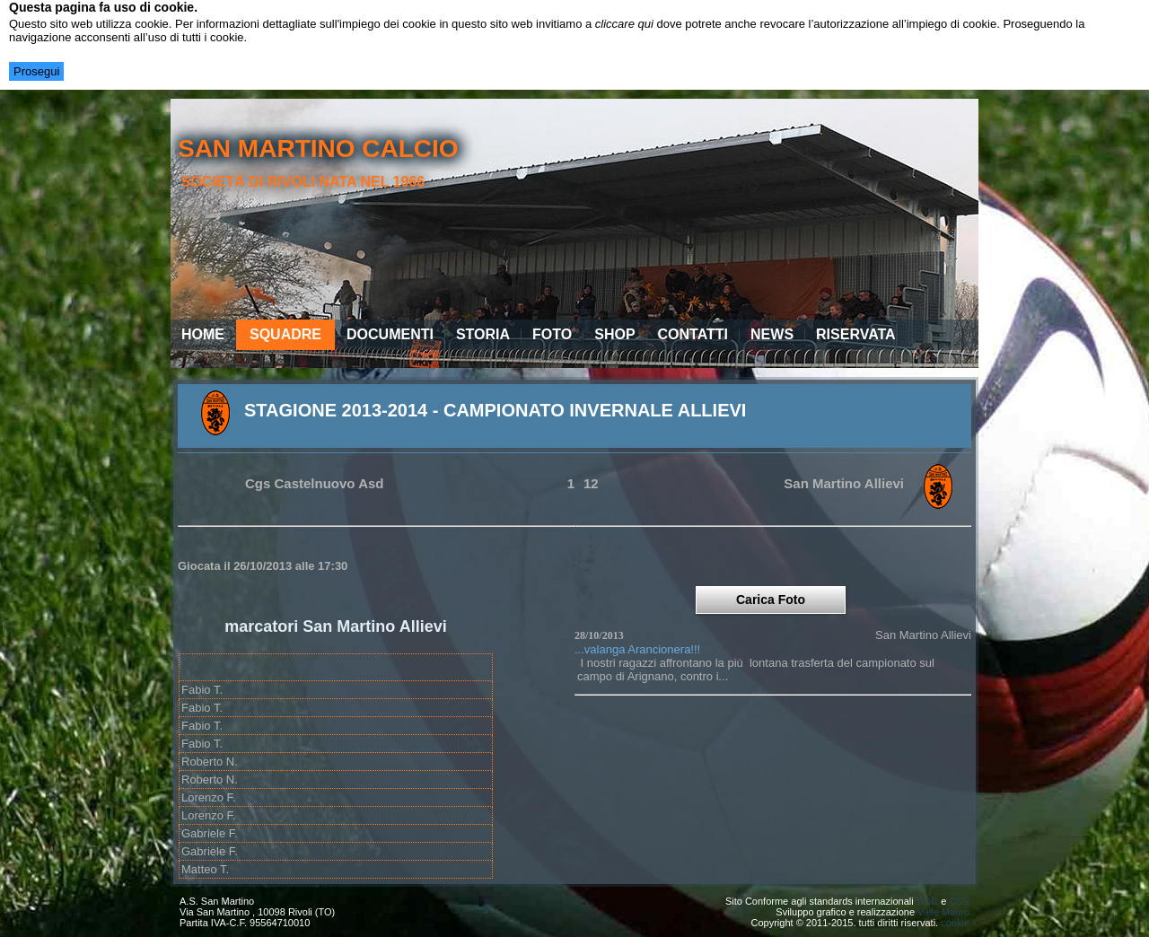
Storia (483, 334)
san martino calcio (318, 148)
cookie (955, 922)
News (772, 334)
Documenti (390, 334)
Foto (552, 334)
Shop (614, 334)
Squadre (285, 334)
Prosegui (36, 71)
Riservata (856, 334)
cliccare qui (624, 24)
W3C (927, 901)
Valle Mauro (943, 911)
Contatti (693, 334)
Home (202, 334)
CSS (959, 901)
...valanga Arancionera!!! (637, 649)
